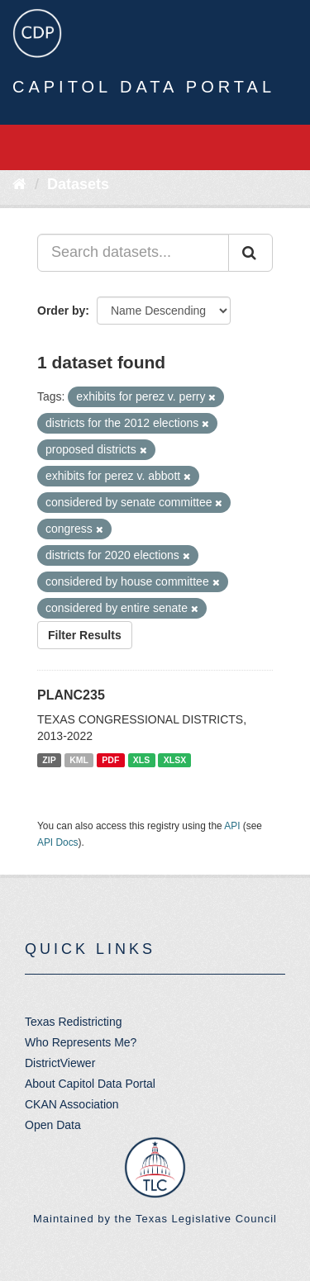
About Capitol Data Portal (90, 1083)
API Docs (58, 842)
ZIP (48, 760)
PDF (110, 760)
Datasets (78, 184)
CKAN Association (72, 1104)
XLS (141, 760)
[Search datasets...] (133, 253)
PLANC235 (71, 695)
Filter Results (85, 635)
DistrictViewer (60, 1063)
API (232, 826)
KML (78, 760)
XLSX (175, 760)
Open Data (53, 1125)
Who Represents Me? (80, 1042)
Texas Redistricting (73, 1021)
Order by (61, 310)
